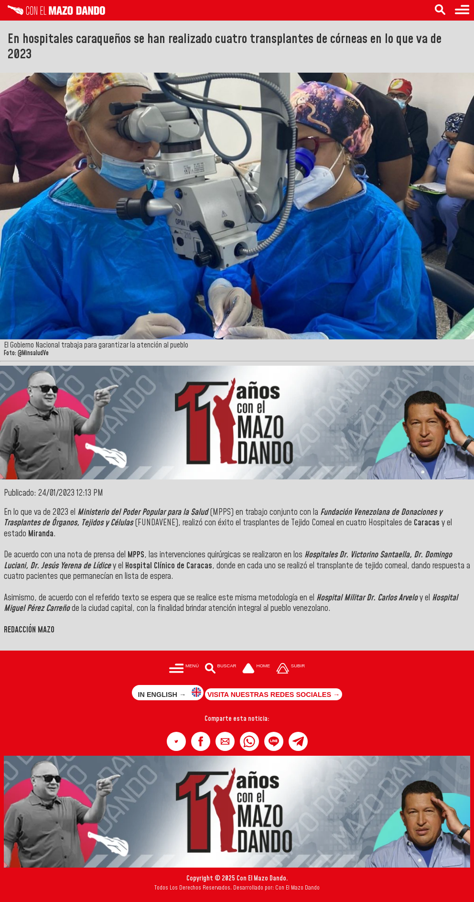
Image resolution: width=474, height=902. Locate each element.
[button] (176, 741)
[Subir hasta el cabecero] (290, 669)
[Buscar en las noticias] (440, 10)
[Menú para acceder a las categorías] (462, 10)
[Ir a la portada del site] (256, 669)
